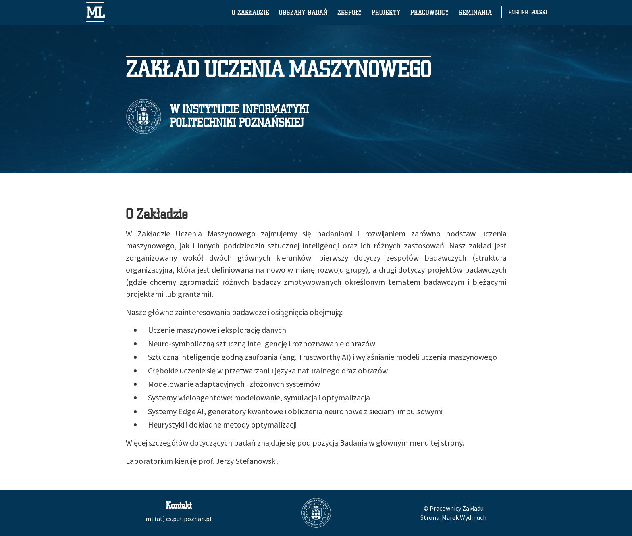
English (518, 12)
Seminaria (475, 12)
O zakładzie (250, 12)
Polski (539, 12)
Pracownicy (429, 12)
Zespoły (349, 12)
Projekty (386, 12)
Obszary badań (303, 12)
